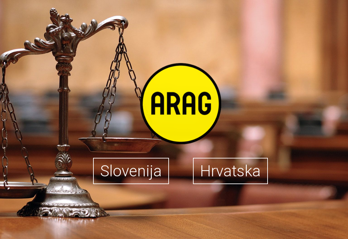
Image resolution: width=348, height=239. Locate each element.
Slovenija (131, 171)
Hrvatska (230, 171)
